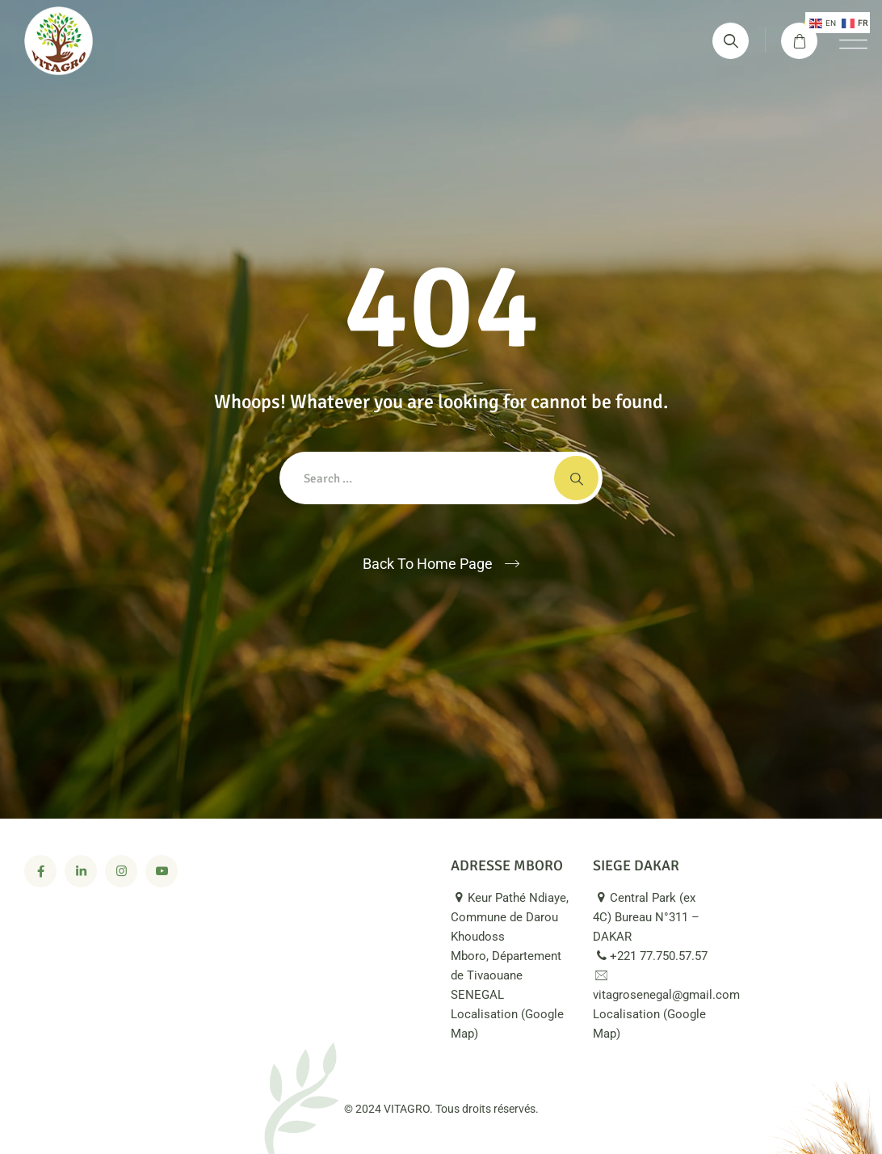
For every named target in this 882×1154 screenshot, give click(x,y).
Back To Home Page (428, 563)
